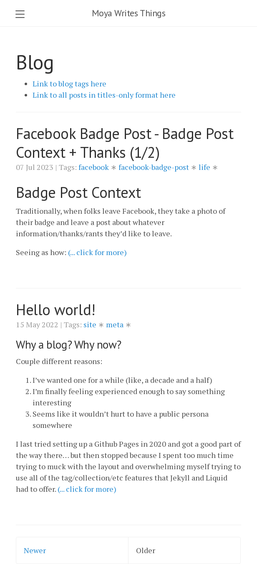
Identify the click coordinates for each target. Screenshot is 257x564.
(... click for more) (97, 252)
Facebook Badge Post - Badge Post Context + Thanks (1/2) (125, 143)
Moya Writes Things (129, 13)
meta (115, 324)
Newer (35, 550)
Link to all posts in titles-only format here (104, 95)
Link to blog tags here (69, 83)
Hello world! (56, 309)
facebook (94, 167)
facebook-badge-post (154, 167)
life (205, 167)
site (90, 324)
